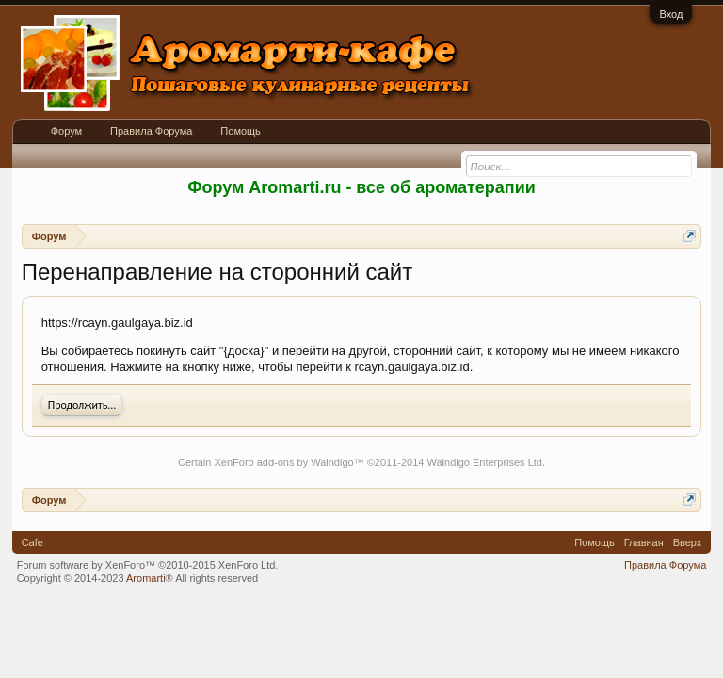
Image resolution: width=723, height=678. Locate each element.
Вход (671, 14)
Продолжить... (82, 405)
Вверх (687, 542)
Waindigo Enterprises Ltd (484, 462)
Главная (644, 542)
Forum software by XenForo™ (148, 565)
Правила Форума (151, 131)
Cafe (32, 542)
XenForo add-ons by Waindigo (283, 462)
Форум (66, 131)
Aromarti (146, 578)
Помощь (240, 131)
